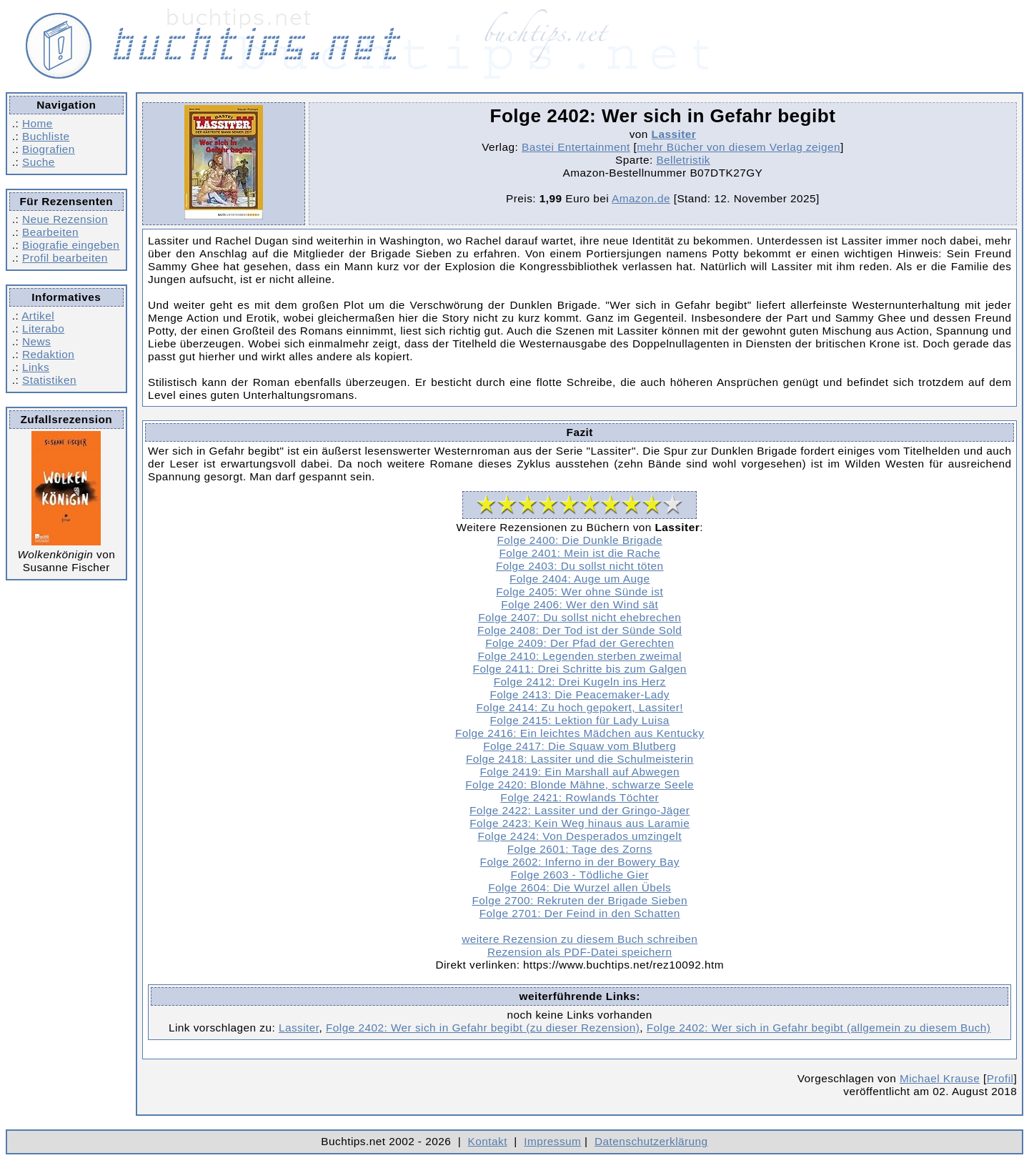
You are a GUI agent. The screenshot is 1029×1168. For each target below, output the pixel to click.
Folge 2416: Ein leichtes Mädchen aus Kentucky (580, 733)
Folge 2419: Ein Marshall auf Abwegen (579, 772)
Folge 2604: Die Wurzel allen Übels (579, 887)
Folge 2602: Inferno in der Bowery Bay (580, 862)
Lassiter (674, 134)
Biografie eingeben (70, 245)
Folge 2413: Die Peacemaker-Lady (579, 694)
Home (37, 123)
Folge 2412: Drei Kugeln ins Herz (580, 681)
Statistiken (49, 380)
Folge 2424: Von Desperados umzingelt (579, 836)
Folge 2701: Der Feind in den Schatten (579, 913)
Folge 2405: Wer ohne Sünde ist (579, 591)
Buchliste (45, 136)
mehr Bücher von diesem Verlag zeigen (738, 147)
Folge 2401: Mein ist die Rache (579, 553)
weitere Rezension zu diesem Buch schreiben (579, 939)
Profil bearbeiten (65, 258)
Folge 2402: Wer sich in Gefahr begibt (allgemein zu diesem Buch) (819, 1027)
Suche (38, 162)
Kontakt (487, 1141)
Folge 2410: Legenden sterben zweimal (579, 656)
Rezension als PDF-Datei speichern (579, 952)
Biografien (48, 149)
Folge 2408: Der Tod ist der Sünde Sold (579, 630)
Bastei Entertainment (576, 147)
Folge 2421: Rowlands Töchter (579, 797)
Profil (1000, 1078)
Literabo (43, 328)
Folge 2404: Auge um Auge (579, 579)
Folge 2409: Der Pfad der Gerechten (579, 643)
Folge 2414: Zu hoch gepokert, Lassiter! (579, 707)
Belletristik (683, 160)
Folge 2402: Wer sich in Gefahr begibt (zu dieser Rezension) (483, 1027)
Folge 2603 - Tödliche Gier (579, 874)
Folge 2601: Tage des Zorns (579, 849)
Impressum (552, 1141)
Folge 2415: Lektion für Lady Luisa (580, 720)
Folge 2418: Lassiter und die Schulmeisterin (580, 759)
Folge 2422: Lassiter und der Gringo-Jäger (579, 810)
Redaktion (48, 354)
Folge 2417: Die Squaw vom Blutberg (579, 746)
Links (35, 367)
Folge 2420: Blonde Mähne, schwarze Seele (579, 784)
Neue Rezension (65, 219)
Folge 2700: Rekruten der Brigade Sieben (579, 900)
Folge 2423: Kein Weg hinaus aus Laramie (579, 823)
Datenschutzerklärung (651, 1141)
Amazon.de (641, 198)
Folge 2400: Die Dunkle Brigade (579, 540)
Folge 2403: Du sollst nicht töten (580, 566)
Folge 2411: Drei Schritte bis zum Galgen (580, 669)
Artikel (37, 316)
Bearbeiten (50, 232)
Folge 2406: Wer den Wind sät (579, 604)
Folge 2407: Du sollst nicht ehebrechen (579, 617)
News (36, 341)
